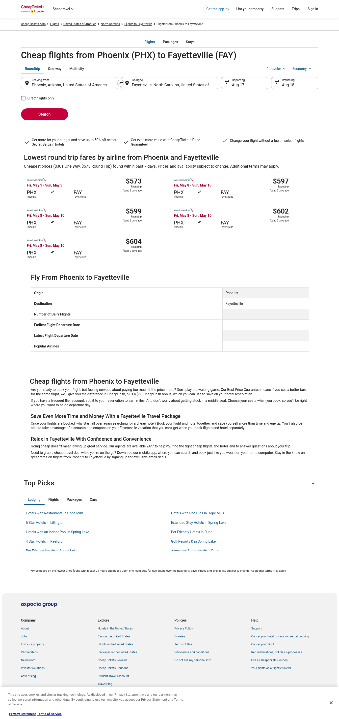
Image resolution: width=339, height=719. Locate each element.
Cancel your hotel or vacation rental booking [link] (280, 636)
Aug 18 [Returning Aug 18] (288, 85)
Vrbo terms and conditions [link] (192, 652)
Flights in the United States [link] (115, 644)
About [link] (25, 628)
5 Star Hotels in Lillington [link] (45, 523)
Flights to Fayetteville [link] (138, 24)
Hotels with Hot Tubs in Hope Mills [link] (197, 513)
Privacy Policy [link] (184, 628)
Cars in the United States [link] (114, 636)
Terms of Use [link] (183, 644)
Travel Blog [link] (105, 684)
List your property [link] (32, 644)
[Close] (331, 702)
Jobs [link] (24, 636)
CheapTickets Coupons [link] (113, 668)
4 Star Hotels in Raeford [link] (44, 541)
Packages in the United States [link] (117, 652)
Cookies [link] (180, 636)
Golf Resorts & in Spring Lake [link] (193, 541)
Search (44, 114)
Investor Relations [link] (33, 668)
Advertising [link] (28, 676)
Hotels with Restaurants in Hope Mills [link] (55, 513)
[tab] (149, 41)
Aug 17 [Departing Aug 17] (238, 85)
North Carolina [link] (110, 24)
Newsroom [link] (28, 660)
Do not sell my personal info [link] (193, 660)
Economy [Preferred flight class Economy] (302, 68)
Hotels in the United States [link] (115, 628)
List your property (249, 9)
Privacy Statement (22, 714)
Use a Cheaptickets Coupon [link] (269, 660)
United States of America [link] (79, 24)
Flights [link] (54, 24)
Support (277, 9)
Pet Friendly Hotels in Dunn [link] (192, 532)
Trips (296, 9)
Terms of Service (49, 714)
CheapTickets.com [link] (33, 24)
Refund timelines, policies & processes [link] (276, 652)
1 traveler (277, 68)
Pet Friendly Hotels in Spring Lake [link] (52, 551)
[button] (169, 483)
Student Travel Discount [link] (113, 676)
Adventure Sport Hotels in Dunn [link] (195, 551)
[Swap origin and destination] (120, 83)
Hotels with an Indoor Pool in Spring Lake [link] (57, 532)
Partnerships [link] (29, 652)
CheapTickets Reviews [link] (113, 660)
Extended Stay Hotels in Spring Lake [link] (198, 523)
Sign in (313, 9)
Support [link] (256, 628)
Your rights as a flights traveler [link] (271, 668)
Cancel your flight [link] (262, 644)
